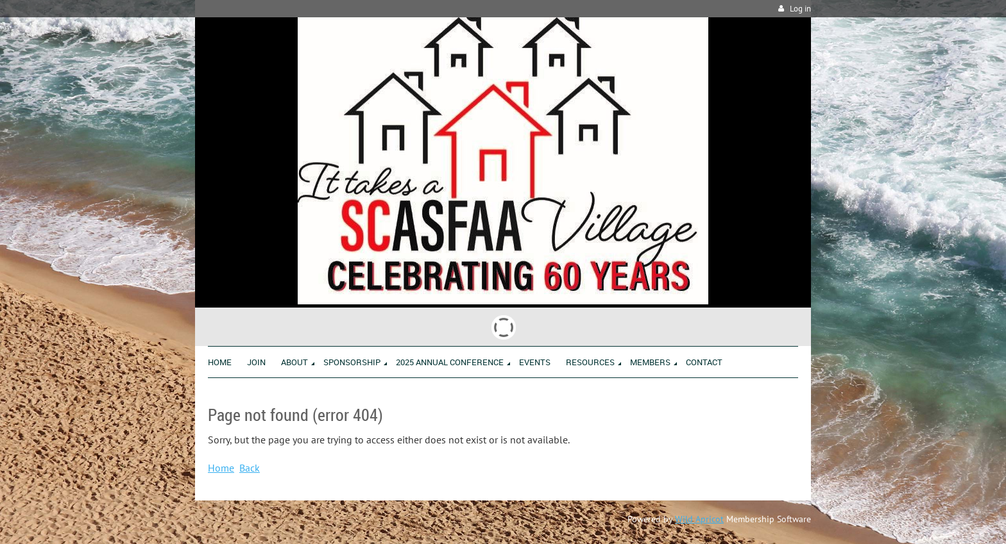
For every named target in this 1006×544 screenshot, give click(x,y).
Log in (800, 8)
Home (221, 467)
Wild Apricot (699, 519)
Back (249, 467)
